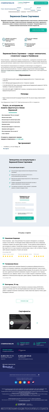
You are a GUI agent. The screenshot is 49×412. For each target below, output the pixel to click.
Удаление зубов (6, 124)
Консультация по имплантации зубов (11, 119)
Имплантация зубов (7, 117)
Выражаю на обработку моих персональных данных (24, 213)
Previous (12, 323)
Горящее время (19, 9)
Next (37, 323)
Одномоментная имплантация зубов (11, 122)
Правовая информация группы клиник (14, 398)
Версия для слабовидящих (36, 398)
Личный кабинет (39, 9)
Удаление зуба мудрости (8, 129)
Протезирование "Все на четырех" (10, 115)
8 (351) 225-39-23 (24, 356)
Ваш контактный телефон (20, 207)
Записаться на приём (41, 3)
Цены (6, 9)
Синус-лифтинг (5, 133)
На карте (6, 148)
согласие (23, 213)
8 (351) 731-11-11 (47, 9)
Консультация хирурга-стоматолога (11, 126)
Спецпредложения (12, 9)
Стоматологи (27, 9)
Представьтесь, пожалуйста (20, 202)
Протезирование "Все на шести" (10, 131)
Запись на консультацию (24, 218)
